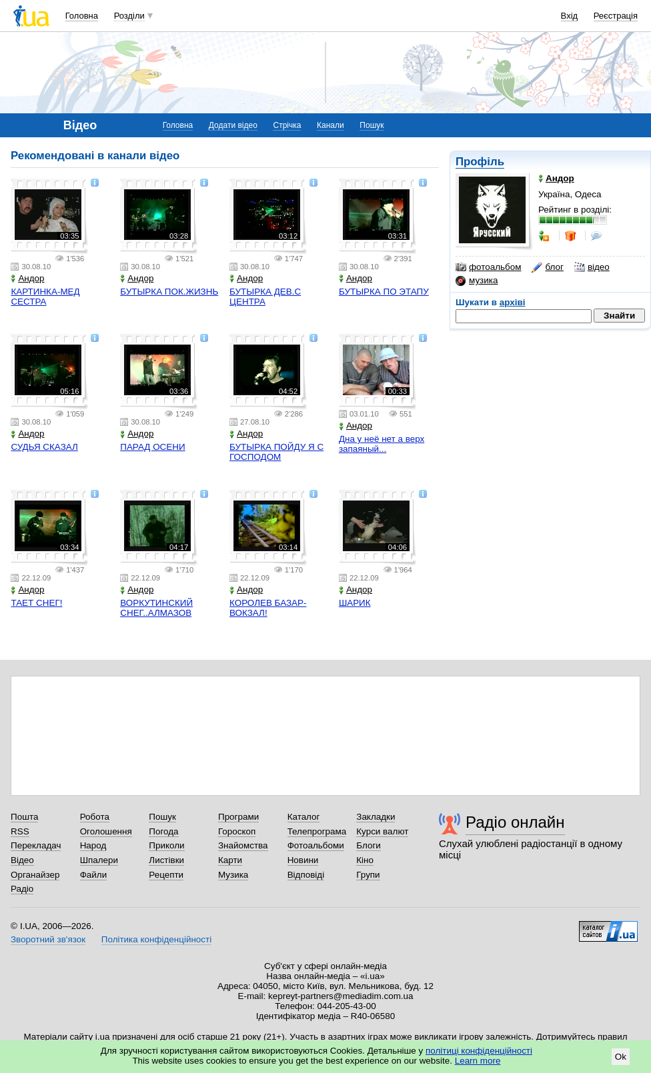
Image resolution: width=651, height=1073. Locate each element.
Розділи (129, 16)
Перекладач (36, 845)
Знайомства (243, 845)
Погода (163, 831)
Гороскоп (236, 831)
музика (477, 280)
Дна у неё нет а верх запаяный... (381, 444)
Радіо (22, 889)
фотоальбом (488, 267)
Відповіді (306, 875)
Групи (368, 875)
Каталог (303, 817)
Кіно (365, 860)
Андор (27, 278)
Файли (93, 875)
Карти (230, 860)
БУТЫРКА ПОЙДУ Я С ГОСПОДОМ (276, 452)
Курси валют (382, 831)
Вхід (569, 16)
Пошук (372, 125)
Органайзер (35, 875)
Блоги (368, 845)
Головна (81, 16)
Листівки (166, 860)
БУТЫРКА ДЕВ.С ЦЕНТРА (265, 297)
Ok (620, 1057)
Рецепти (166, 875)
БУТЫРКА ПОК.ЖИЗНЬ (169, 292)
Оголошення (106, 831)
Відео (22, 860)
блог (547, 267)
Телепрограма (317, 831)
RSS (20, 831)
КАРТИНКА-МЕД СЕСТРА (45, 297)
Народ (93, 845)
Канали (330, 125)
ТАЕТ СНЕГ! (36, 603)
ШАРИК (355, 603)
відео (592, 267)
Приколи (166, 845)
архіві (513, 302)
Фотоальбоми (315, 845)
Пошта (24, 817)
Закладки (375, 817)
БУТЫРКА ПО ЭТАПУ (384, 292)
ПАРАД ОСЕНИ (152, 447)
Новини (303, 860)
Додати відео (233, 125)
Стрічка (287, 125)
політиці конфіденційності (479, 1051)
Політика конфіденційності (156, 939)
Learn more (478, 1061)
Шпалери (99, 860)
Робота (94, 817)
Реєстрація (616, 16)
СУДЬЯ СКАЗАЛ (44, 447)
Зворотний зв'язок (48, 939)
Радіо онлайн (515, 822)
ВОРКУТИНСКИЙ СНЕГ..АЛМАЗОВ (156, 608)
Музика (233, 875)
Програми (238, 817)
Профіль (480, 161)
